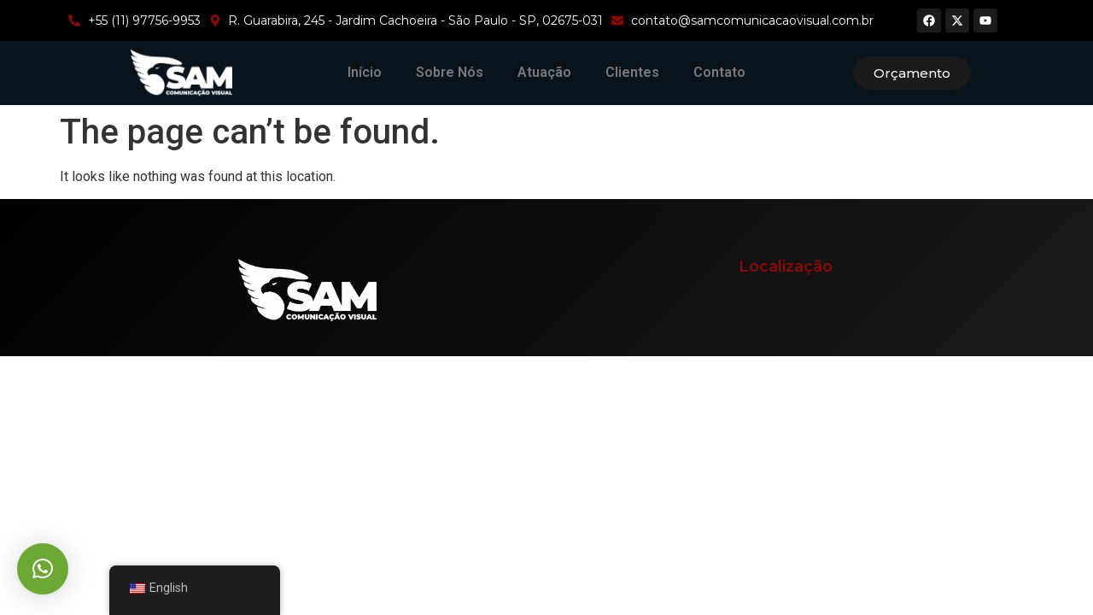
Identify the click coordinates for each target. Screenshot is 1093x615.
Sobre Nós (449, 72)
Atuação (544, 72)
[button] (42, 568)
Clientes (632, 72)
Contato (719, 72)
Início (365, 72)
